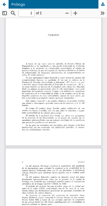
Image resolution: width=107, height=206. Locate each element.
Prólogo (18, 4)
